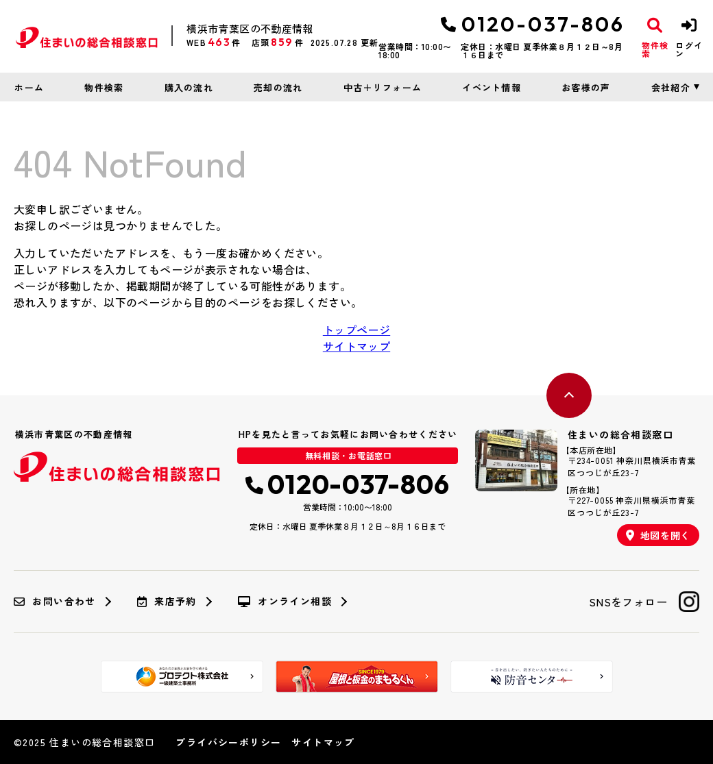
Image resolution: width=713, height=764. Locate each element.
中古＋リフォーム (382, 87)
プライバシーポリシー (228, 742)
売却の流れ (278, 87)
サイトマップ (356, 346)
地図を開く (658, 535)
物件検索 (103, 87)
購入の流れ (189, 87)
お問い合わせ (55, 601)
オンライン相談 (285, 601)
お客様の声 (586, 87)
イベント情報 (491, 87)
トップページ (356, 329)
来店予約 (167, 601)
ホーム (29, 87)
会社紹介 (670, 87)
